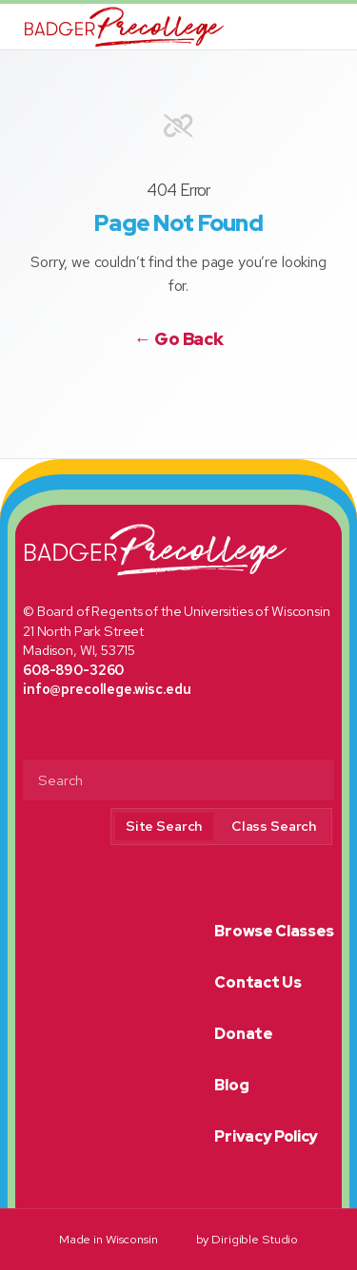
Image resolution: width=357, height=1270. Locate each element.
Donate (243, 1034)
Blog (231, 1085)
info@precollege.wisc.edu (107, 689)
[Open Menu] (334, 26)
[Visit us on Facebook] (154, 388)
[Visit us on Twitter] (179, 388)
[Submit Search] (312, 781)
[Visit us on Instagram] (202, 388)
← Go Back (179, 339)
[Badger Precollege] (125, 26)
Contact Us (257, 982)
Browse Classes (274, 931)
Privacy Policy (266, 1136)
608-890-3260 (73, 670)
